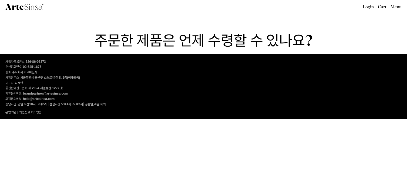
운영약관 (10, 112)
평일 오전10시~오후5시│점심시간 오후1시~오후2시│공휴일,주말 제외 (62, 104)
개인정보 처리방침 (30, 112)
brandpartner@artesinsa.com (45, 93)
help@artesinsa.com (39, 99)
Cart (382, 6)
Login (368, 6)
